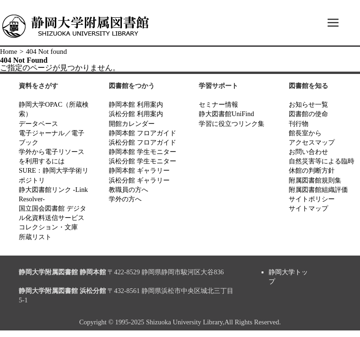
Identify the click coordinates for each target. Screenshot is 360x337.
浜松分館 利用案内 (136, 113)
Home (8, 51)
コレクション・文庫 (48, 227)
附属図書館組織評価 (318, 189)
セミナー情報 (218, 104)
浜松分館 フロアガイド (142, 142)
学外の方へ (125, 199)
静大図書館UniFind (226, 113)
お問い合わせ (308, 151)
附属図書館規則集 (315, 180)
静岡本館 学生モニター (142, 151)
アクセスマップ (312, 142)
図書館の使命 (308, 113)
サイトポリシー (312, 199)
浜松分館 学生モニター (142, 161)
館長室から (305, 133)
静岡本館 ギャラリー (139, 170)
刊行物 (298, 123)
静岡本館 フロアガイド (142, 133)
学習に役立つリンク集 (231, 123)
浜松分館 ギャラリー (139, 180)
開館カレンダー (132, 123)
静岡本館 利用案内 (136, 104)
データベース (38, 123)
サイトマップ (308, 208)
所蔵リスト (35, 237)
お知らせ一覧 (308, 104)
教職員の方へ (128, 189)
